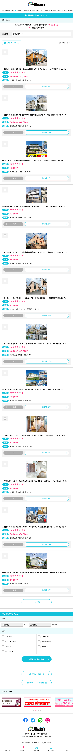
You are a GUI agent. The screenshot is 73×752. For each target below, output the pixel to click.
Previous (16, 710)
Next (58, 710)
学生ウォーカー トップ (8, 10)
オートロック (46, 646)
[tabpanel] (37, 702)
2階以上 (8, 646)
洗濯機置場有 (46, 641)
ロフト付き (9, 651)
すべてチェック (65, 43)
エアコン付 (9, 636)
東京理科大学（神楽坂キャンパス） (33, 10)
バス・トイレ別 (10, 641)
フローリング (46, 636)
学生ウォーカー (36, 729)
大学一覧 (19, 10)
